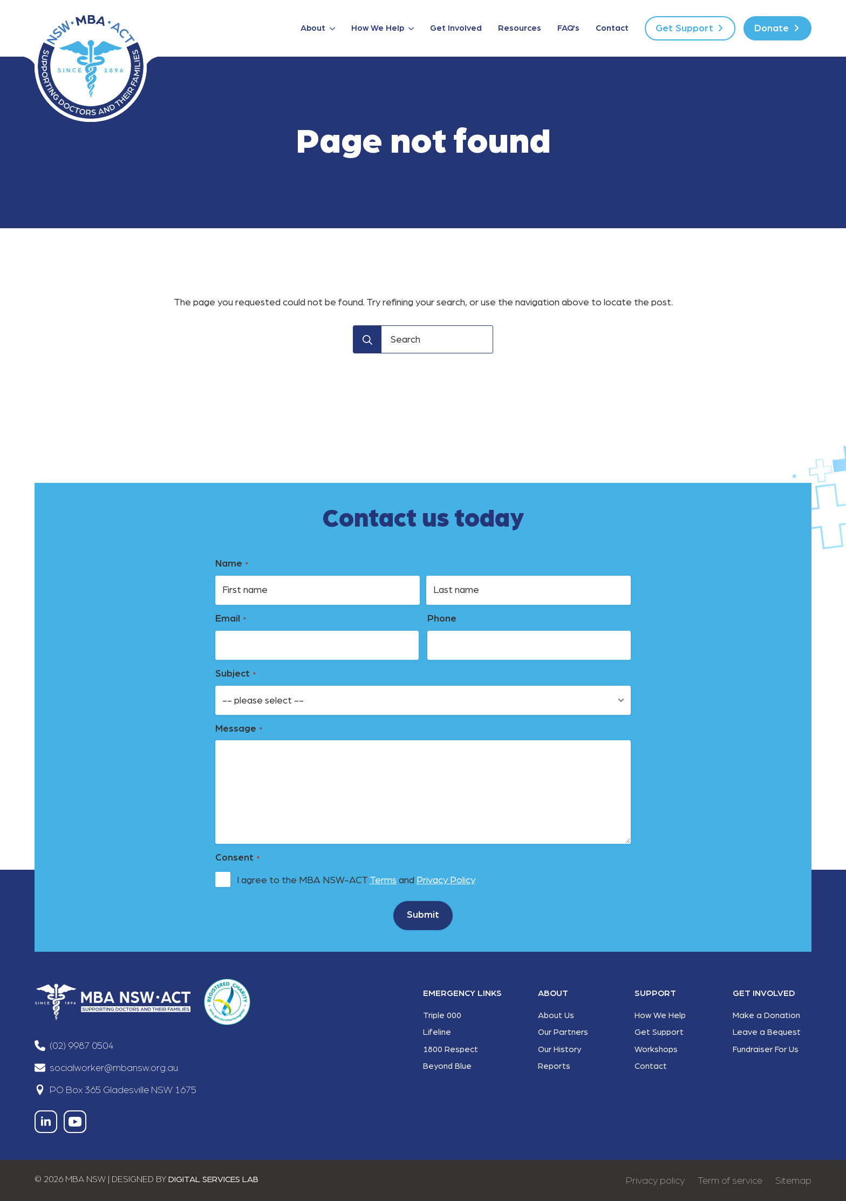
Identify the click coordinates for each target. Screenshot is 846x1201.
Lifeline (437, 1032)
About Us (556, 1015)
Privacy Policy (446, 880)
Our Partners (563, 1032)
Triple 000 (442, 1015)
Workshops (656, 1049)
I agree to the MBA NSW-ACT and (356, 880)
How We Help (377, 28)
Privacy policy (655, 1180)
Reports (554, 1066)
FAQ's (568, 28)
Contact (612, 28)
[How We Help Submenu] (413, 28)
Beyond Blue (447, 1066)
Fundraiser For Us (766, 1049)
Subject (235, 674)
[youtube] (75, 1121)
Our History (559, 1049)
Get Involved (456, 28)
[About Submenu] (334, 28)
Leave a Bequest (767, 1032)
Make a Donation (766, 1015)
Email (230, 619)
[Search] (367, 340)
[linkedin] (46, 1121)
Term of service (730, 1180)
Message (238, 729)
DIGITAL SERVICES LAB (213, 1179)
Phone (441, 619)
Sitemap (793, 1180)
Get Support (659, 1032)
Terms (383, 880)
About (313, 28)
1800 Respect (450, 1049)
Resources (519, 28)
